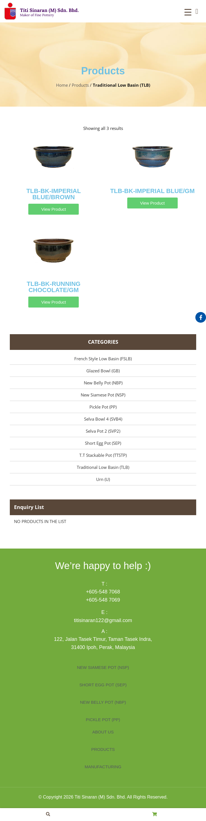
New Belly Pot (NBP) (103, 383)
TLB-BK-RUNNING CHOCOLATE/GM (53, 286)
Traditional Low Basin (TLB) (103, 467)
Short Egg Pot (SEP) (103, 443)
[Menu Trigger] (188, 11)
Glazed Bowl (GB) (103, 370)
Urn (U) (103, 479)
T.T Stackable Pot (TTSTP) (103, 455)
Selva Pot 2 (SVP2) (103, 431)
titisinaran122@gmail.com (103, 620)
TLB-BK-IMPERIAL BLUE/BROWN (53, 194)
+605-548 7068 (103, 592)
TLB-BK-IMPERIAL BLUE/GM (152, 190)
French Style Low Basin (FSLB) (103, 358)
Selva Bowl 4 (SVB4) (103, 419)
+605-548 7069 (103, 600)
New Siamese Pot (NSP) (103, 395)
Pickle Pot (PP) (103, 407)
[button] (197, 11)
